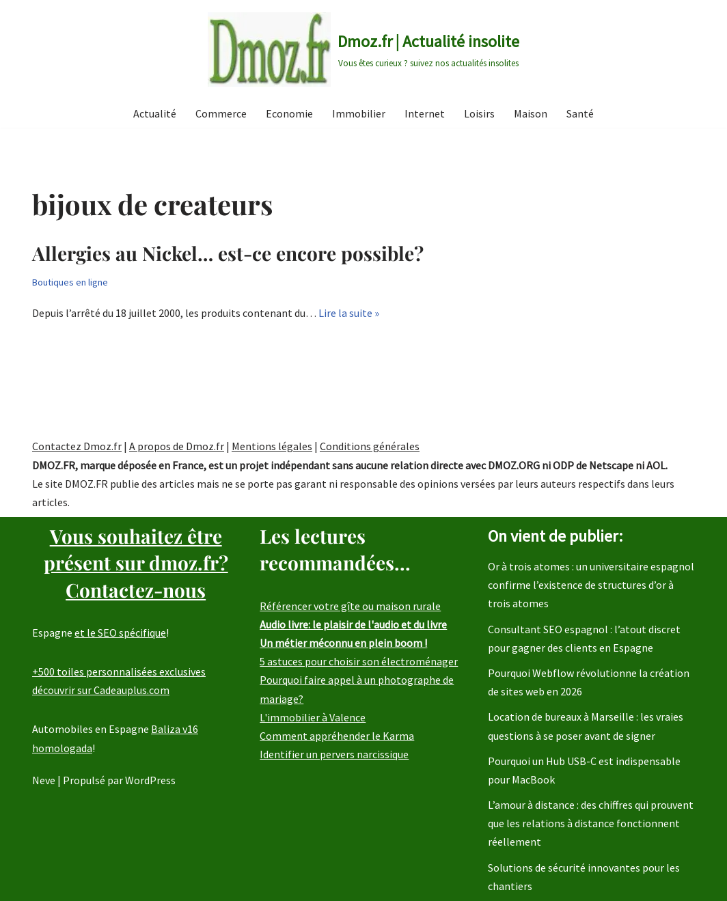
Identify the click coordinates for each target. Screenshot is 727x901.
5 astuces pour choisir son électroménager (359, 661)
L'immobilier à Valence (313, 717)
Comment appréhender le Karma (337, 736)
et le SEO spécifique (120, 632)
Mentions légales (272, 446)
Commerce (221, 113)
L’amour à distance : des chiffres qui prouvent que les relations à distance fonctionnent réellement (591, 823)
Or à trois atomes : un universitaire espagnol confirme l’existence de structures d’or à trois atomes (591, 584)
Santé (580, 113)
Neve (43, 780)
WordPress (150, 780)
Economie (289, 113)
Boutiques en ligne (70, 282)
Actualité (154, 113)
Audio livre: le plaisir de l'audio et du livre (353, 624)
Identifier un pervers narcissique (334, 754)
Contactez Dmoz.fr (77, 446)
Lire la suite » (348, 313)
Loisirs (479, 113)
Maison (530, 113)
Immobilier (358, 113)
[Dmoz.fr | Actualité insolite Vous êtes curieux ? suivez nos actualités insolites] (363, 49)
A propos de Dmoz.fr (176, 446)
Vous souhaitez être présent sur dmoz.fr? (136, 562)
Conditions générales (370, 446)
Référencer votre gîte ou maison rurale (350, 606)
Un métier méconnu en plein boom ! (343, 643)
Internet (424, 113)
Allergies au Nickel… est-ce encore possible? (228, 253)
